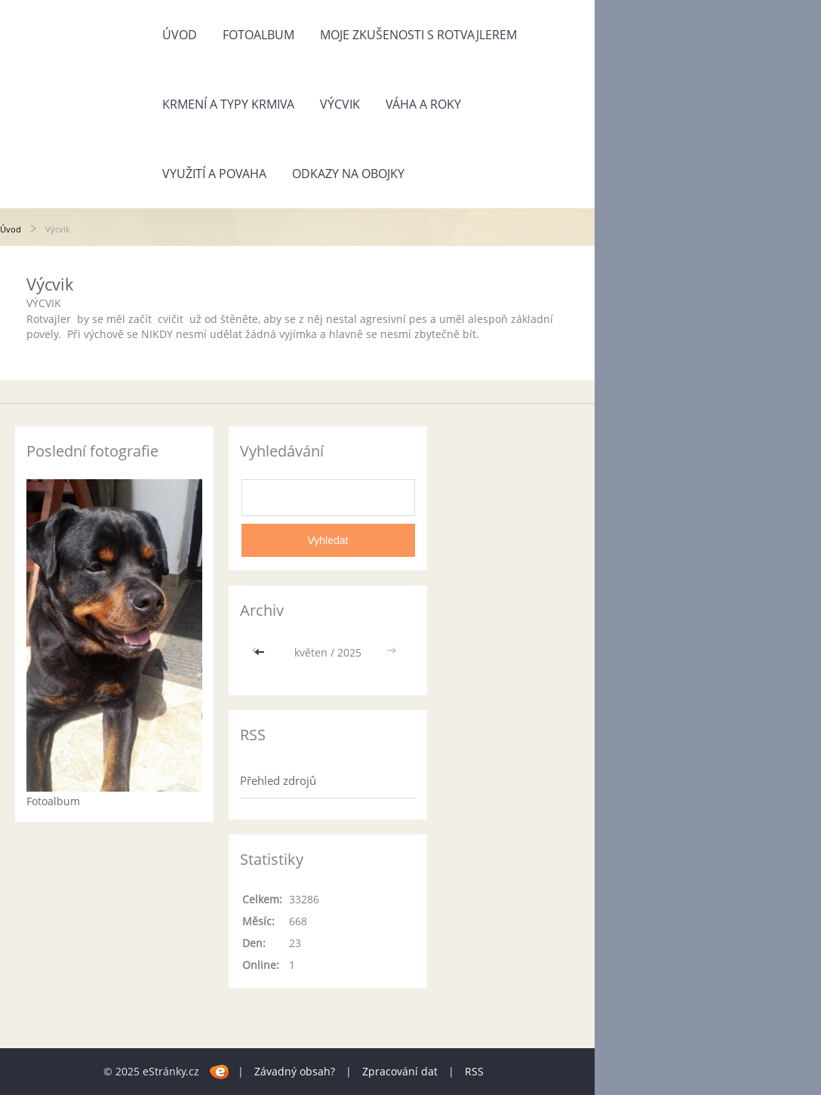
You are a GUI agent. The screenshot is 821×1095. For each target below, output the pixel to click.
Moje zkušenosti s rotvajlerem (418, 34)
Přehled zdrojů (278, 780)
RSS (474, 1071)
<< (261, 652)
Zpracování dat (400, 1071)
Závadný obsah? (294, 1071)
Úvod (179, 34)
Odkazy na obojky (348, 173)
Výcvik (340, 104)
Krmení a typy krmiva (228, 104)
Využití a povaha (214, 173)
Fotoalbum (258, 34)
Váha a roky (423, 104)
